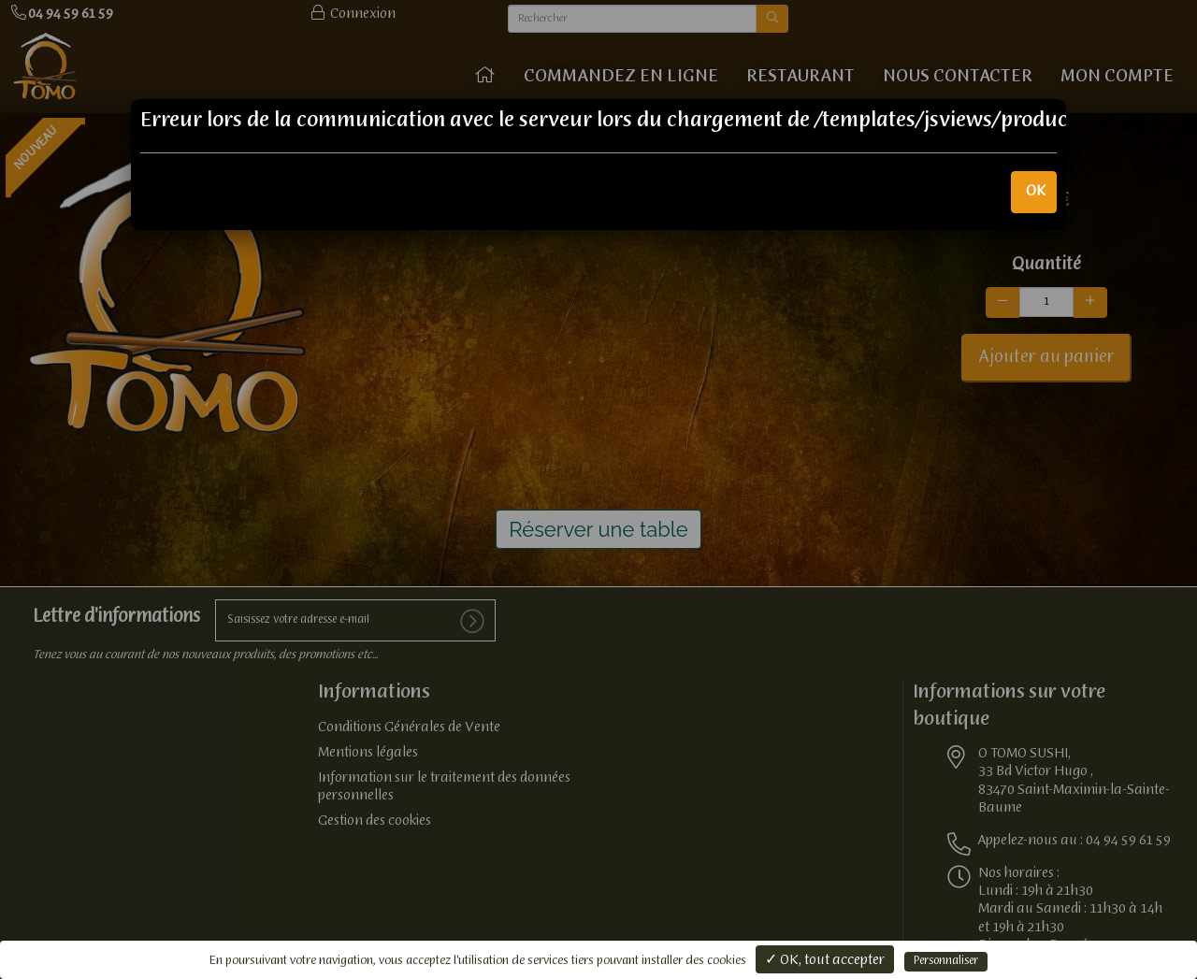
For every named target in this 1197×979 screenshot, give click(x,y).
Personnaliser (946, 961)
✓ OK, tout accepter (825, 960)
